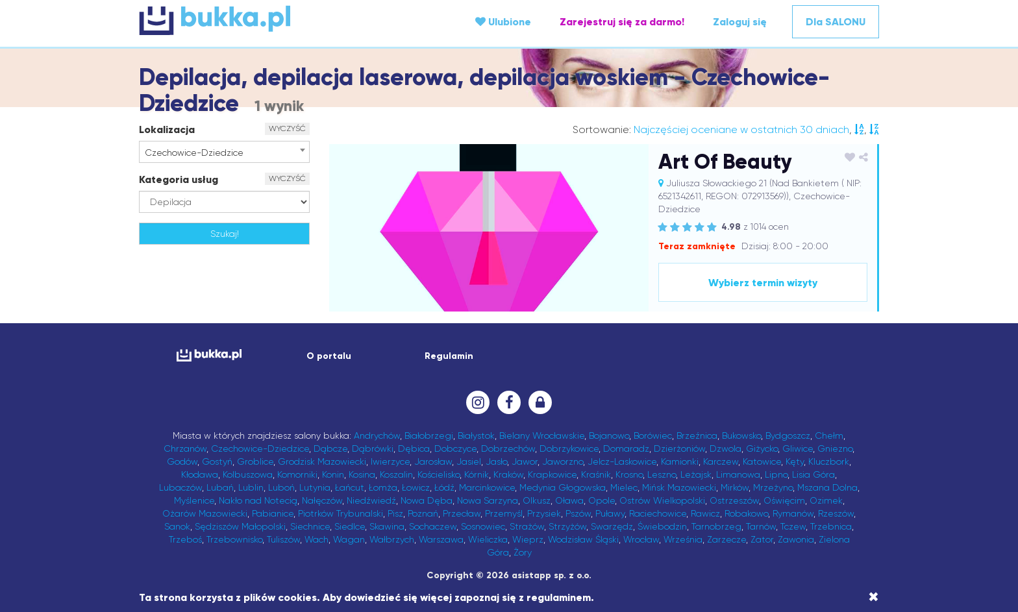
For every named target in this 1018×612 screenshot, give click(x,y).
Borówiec (653, 435)
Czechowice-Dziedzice (260, 448)
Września (683, 539)
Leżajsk (696, 474)
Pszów (578, 513)
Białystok (476, 435)
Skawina (386, 526)
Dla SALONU (835, 22)
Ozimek (826, 500)
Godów (182, 461)
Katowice (762, 461)
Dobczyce (455, 448)
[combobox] (224, 152)
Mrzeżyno (773, 487)
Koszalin (396, 474)
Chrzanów (185, 448)
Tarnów (761, 526)
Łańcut (349, 487)
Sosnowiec (483, 526)
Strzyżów (567, 526)
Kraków (508, 474)
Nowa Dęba (427, 500)
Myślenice (194, 500)
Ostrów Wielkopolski (662, 500)
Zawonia (796, 539)
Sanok (177, 526)
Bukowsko (741, 435)
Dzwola (725, 448)
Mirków (735, 487)
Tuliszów (283, 539)
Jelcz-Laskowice (622, 461)
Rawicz (705, 513)
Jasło (496, 461)
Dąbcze (330, 448)
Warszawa (441, 539)
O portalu (328, 355)
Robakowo (746, 513)
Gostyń (217, 461)
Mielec (624, 487)
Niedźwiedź (371, 500)
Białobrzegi (428, 435)
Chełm (829, 435)
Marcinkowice (487, 487)
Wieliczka (488, 539)
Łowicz (416, 487)
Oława (569, 500)
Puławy (610, 513)
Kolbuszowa (248, 474)
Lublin (251, 487)
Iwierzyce (390, 461)
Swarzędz (612, 526)
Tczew (793, 526)
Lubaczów (180, 487)
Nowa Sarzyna (487, 500)
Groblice (255, 461)
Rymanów (793, 513)
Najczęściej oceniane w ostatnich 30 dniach (741, 129)
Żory (523, 552)
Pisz (395, 513)
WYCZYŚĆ (287, 128)
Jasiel (468, 461)
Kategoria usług (178, 179)
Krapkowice (552, 474)
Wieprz (527, 539)
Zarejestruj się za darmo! (622, 22)
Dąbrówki (372, 448)
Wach (316, 539)
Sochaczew (432, 526)
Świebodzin (662, 526)
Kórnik (476, 474)
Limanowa (738, 474)
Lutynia (314, 487)
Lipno (776, 474)
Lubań (220, 487)
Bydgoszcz (787, 435)
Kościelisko (438, 474)
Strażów (527, 526)
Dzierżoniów (679, 448)
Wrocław (641, 539)
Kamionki (680, 461)
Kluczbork (828, 461)
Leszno (661, 474)
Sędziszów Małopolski (240, 526)
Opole (601, 500)
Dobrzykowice (569, 448)
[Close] (873, 597)
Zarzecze (726, 539)
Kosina (362, 474)
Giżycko (762, 448)
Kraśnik (596, 474)
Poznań (423, 513)
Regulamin (449, 355)
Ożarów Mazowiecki (204, 513)
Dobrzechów (508, 448)
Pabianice (272, 513)
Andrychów (377, 435)
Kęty (795, 461)
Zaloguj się (740, 22)
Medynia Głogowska (562, 487)
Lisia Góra (813, 474)
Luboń (281, 487)
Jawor (525, 461)
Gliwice (797, 448)
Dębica (414, 448)
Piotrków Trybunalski (340, 513)
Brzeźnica (697, 435)
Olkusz (537, 500)
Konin (333, 474)
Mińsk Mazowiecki (679, 487)
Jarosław (433, 461)
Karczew (720, 461)
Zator (762, 539)
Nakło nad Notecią (258, 500)
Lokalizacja (167, 129)
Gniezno (834, 448)
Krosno (629, 474)
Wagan (349, 539)
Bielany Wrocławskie (541, 435)
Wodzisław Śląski (583, 539)
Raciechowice (657, 513)
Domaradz (626, 448)
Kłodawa (199, 474)
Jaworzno (562, 461)
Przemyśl (504, 513)
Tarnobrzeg (716, 526)
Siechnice (310, 526)
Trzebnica (831, 526)
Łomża (383, 487)
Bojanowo (609, 435)
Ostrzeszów (734, 500)
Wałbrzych (391, 539)
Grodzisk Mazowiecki (322, 461)
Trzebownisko (234, 539)
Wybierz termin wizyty (762, 282)
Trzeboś (185, 539)
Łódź (444, 487)
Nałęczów (322, 500)
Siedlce (349, 526)
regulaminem (559, 597)
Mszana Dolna (827, 487)
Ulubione (503, 22)
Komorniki (297, 474)
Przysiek (544, 513)
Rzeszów (836, 513)
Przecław (461, 513)
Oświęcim (784, 500)
